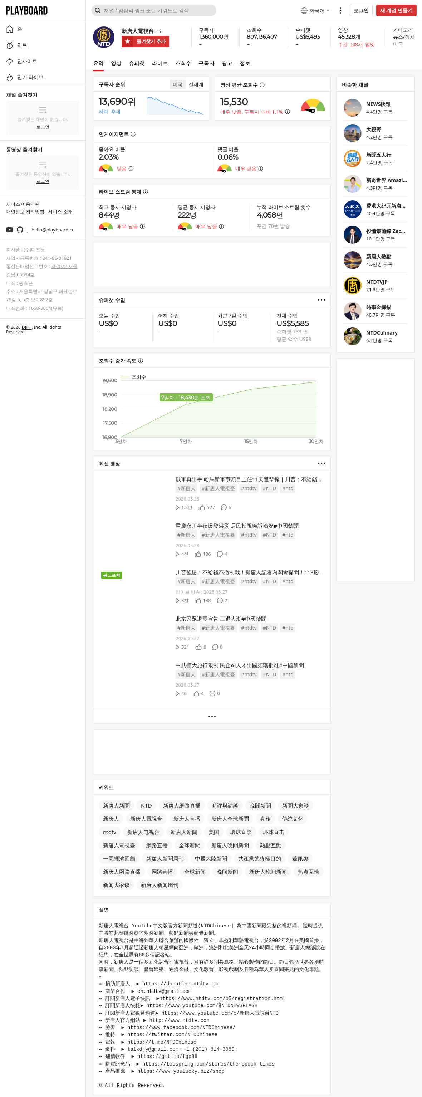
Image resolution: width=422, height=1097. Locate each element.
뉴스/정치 (404, 36)
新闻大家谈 (116, 884)
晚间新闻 (227, 871)
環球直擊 (241, 831)
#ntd (287, 488)
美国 (213, 831)
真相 (265, 818)
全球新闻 (195, 871)
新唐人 (111, 818)
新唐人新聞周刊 (165, 858)
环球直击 (273, 831)
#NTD (269, 488)
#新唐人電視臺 (218, 488)
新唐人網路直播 (182, 805)
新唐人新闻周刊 (159, 884)
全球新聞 (189, 845)
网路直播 (162, 871)
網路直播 (157, 845)
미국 (398, 43)
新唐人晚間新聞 (230, 845)
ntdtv (109, 831)
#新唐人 (186, 488)
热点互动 (308, 871)
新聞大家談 (295, 805)
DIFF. (27, 327)
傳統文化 (292, 818)
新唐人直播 (186, 818)
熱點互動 (270, 845)
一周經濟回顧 (119, 858)
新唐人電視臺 (119, 845)
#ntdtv (249, 488)
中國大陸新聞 (211, 858)
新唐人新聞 (116, 805)
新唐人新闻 (184, 831)
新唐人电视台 (143, 831)
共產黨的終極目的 (259, 858)
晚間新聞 (260, 805)
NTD (146, 805)
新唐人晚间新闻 (268, 871)
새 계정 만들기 (396, 10)
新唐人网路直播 (122, 871)
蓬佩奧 (300, 858)
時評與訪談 (225, 805)
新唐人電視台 (146, 818)
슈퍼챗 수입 (112, 300)
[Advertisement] (212, 264)
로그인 (361, 10)
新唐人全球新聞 (230, 818)
